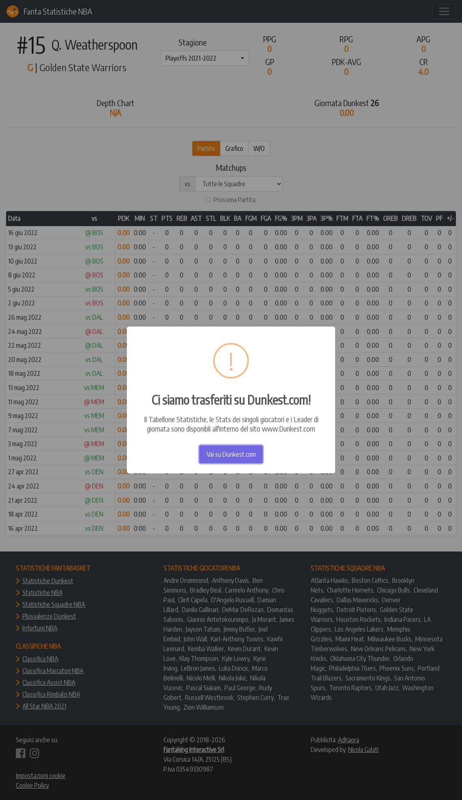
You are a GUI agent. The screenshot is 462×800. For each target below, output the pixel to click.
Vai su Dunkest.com (231, 454)
